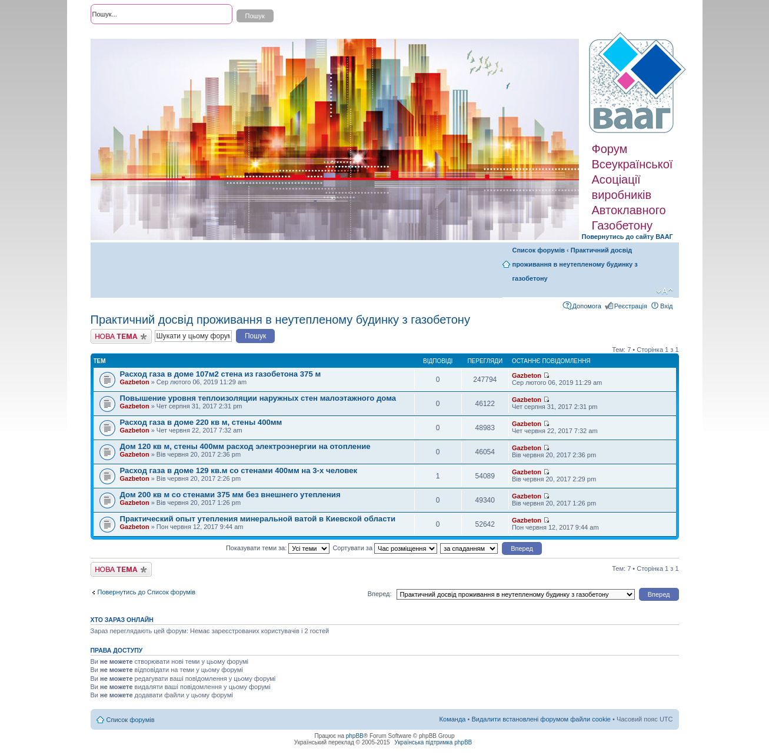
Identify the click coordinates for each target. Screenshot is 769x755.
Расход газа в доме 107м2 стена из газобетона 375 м (220, 374)
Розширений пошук (119, 35)
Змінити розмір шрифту (664, 291)
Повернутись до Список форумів (147, 592)
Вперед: (380, 593)
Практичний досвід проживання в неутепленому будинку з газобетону (575, 264)
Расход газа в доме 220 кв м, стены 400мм (201, 422)
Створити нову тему (121, 336)
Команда (453, 719)
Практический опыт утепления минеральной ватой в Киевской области (258, 518)
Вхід (666, 306)
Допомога (586, 306)
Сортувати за (384, 547)
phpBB (355, 736)
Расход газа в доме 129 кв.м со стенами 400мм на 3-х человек (239, 470)
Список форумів (538, 250)
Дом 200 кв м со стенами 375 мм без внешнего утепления (230, 494)
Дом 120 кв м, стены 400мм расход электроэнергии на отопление (245, 446)
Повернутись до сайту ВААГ (627, 236)
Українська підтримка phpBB (433, 742)
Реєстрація (630, 306)
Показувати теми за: (277, 547)
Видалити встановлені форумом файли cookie (541, 719)
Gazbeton (134, 381)
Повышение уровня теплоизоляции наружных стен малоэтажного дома (258, 398)
